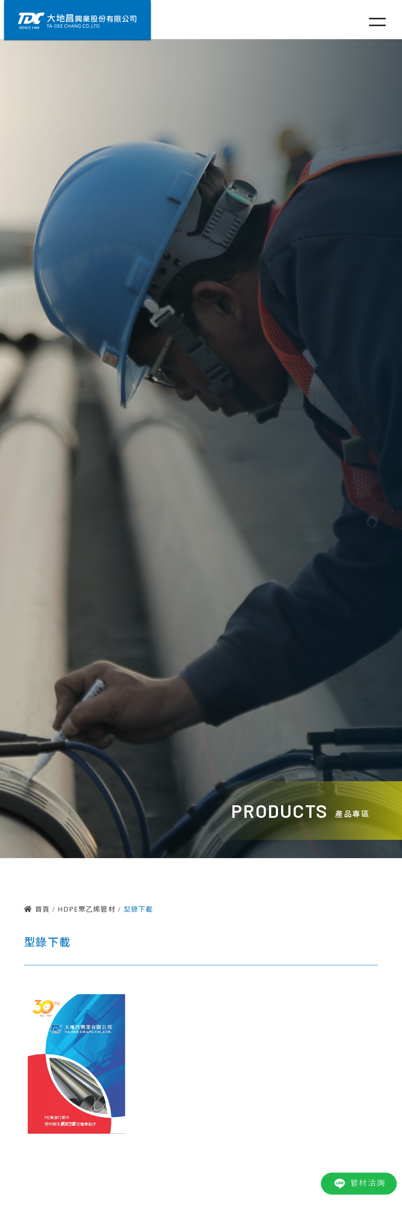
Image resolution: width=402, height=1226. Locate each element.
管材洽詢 (359, 1183)
